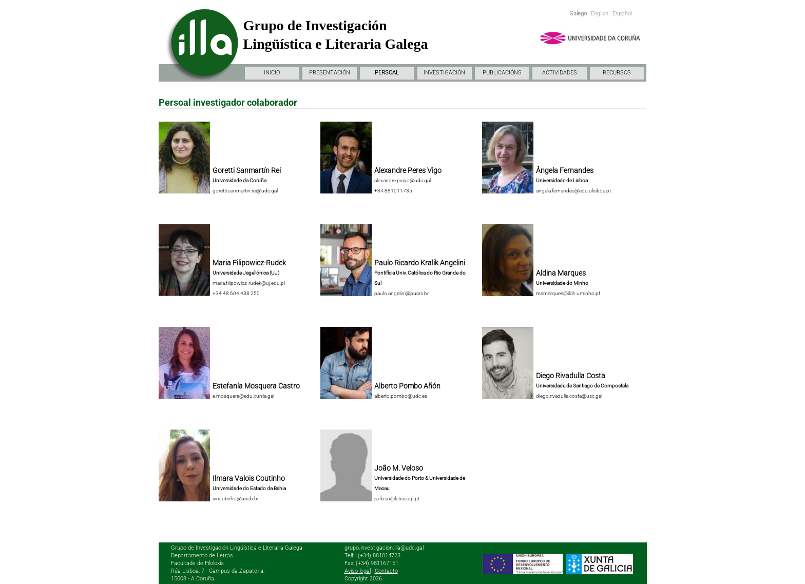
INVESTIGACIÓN (444, 72)
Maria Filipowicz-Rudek (249, 263)
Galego (578, 13)
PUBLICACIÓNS (502, 72)
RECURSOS (617, 72)
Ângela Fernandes (564, 170)
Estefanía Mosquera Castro (256, 386)
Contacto (386, 571)
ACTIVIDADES (559, 72)
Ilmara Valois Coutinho (249, 478)
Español (622, 13)
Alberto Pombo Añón (407, 386)
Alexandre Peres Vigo (408, 170)
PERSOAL (387, 72)
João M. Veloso (398, 468)
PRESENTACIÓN (329, 72)
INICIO (272, 72)
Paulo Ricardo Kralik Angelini (419, 263)
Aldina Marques (561, 273)
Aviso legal (357, 571)
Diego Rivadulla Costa (570, 376)
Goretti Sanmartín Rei (247, 170)
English (599, 13)
